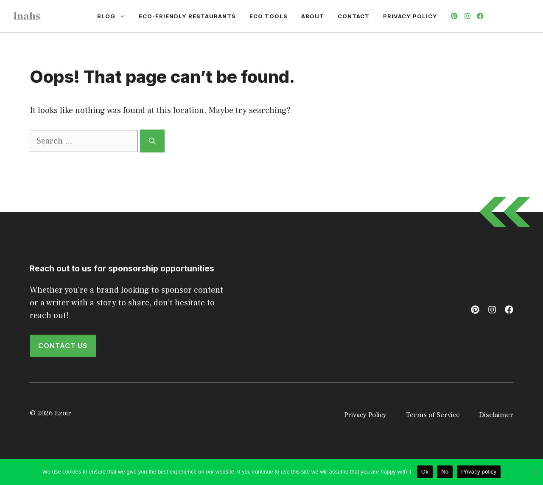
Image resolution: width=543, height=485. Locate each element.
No (444, 471)
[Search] (152, 141)
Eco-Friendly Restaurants (187, 16)
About (312, 16)
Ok (424, 471)
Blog (114, 16)
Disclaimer (496, 415)
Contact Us (62, 345)
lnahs (27, 16)
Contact (353, 16)
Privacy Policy (410, 16)
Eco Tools (268, 16)
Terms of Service (433, 415)
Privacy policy (478, 471)
